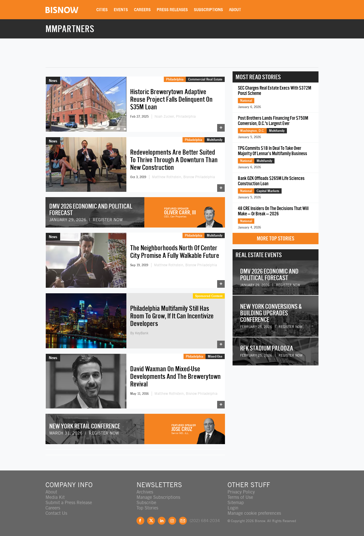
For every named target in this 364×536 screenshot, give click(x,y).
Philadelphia (175, 79)
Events (121, 9)
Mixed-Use (215, 356)
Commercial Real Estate (205, 79)
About (235, 9)
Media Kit (55, 497)
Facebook (140, 521)
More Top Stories (275, 238)
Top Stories (147, 507)
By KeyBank (139, 333)
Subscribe (146, 502)
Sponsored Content (208, 296)
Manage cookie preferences (254, 513)
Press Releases (172, 9)
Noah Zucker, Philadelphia (175, 116)
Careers (142, 9)
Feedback (183, 521)
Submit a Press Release (69, 502)
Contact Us (56, 513)
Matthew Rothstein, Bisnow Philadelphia (183, 177)
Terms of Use (240, 497)
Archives (144, 491)
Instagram (172, 521)
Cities (102, 9)
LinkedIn (162, 521)
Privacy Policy (241, 491)
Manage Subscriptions (158, 497)
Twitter (151, 521)
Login (233, 507)
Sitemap (236, 502)
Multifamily (214, 140)
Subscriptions (208, 9)
